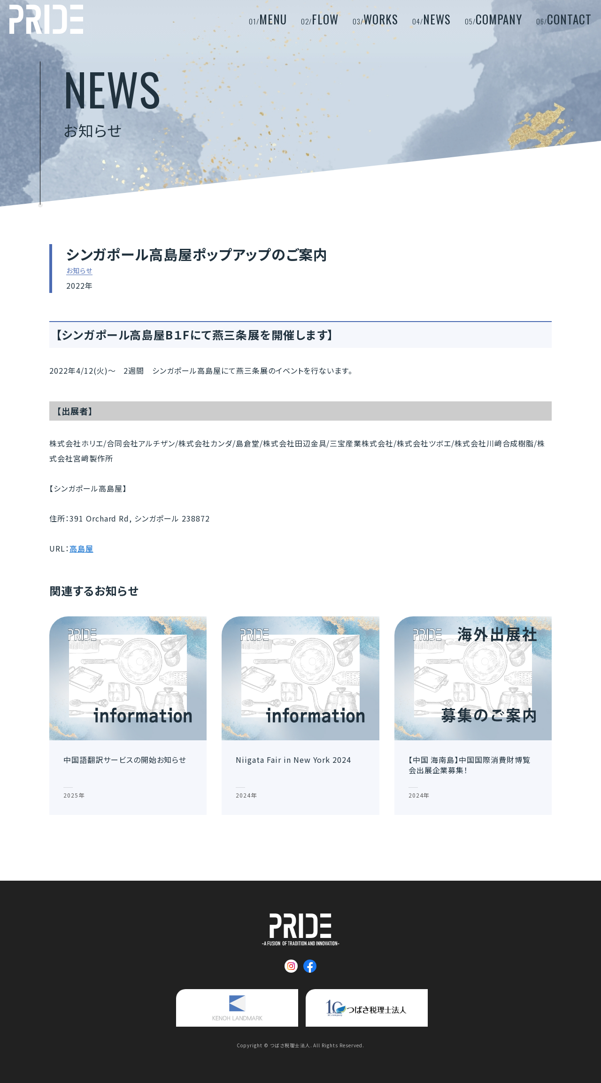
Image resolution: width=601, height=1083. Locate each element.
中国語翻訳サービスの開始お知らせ (124, 759)
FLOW (320, 19)
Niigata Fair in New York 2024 (293, 759)
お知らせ (79, 271)
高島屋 (81, 548)
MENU (268, 19)
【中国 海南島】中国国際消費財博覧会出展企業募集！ (469, 765)
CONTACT (564, 19)
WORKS (375, 19)
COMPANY (494, 19)
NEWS (431, 19)
